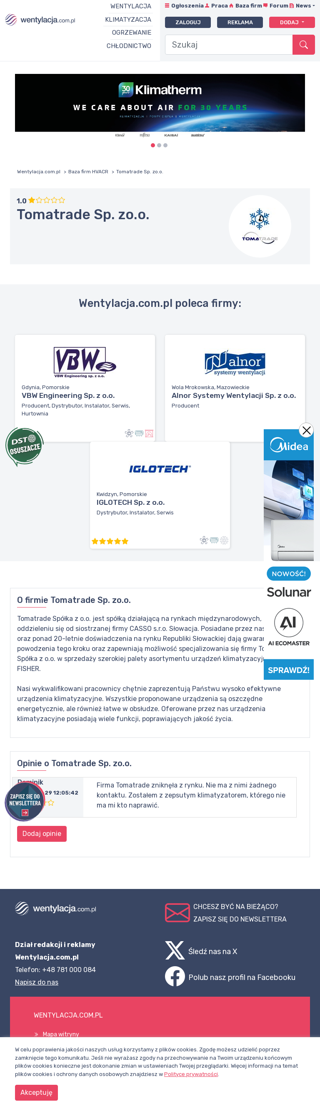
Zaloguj (188, 22)
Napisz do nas (36, 982)
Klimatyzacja (128, 19)
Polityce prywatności (191, 1074)
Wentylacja (130, 6)
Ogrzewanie (131, 32)
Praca (219, 6)
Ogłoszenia (187, 6)
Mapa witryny (61, 1034)
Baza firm (248, 6)
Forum (279, 6)
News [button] (303, 6)
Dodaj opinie (41, 834)
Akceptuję (36, 1092)
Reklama (240, 22)
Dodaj (290, 22)
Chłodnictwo (129, 46)
